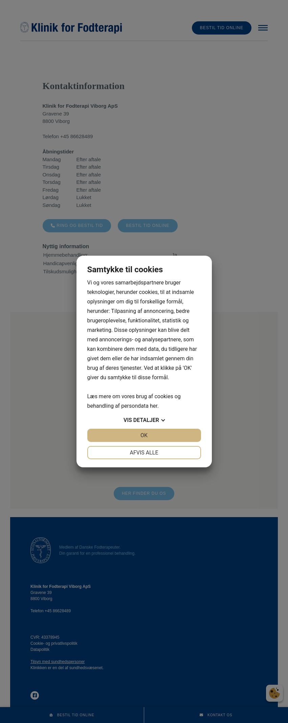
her (153, 406)
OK (144, 435)
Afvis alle (144, 452)
